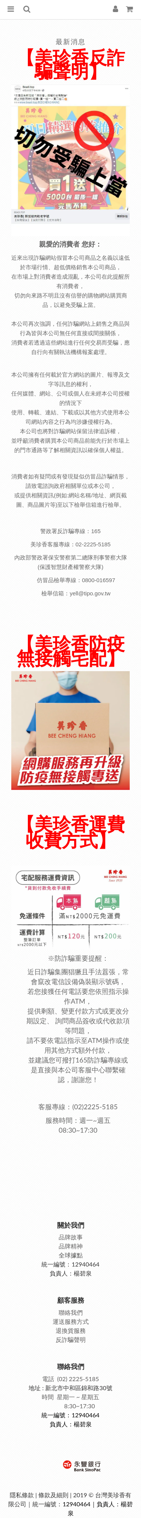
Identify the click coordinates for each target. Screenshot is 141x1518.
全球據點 (71, 1255)
